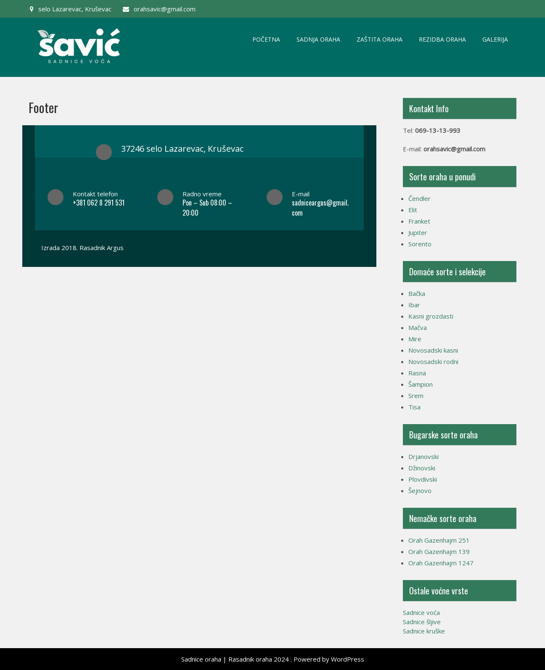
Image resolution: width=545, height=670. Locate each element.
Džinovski (421, 468)
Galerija (495, 39)
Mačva (417, 327)
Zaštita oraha (379, 39)
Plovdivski (422, 479)
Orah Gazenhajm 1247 (441, 563)
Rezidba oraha (442, 39)
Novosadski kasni (433, 350)
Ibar (414, 305)
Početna (266, 39)
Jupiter (417, 232)
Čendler (419, 198)
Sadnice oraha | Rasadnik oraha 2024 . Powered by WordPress (272, 659)
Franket (419, 221)
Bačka (416, 293)
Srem (415, 395)
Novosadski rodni (433, 361)
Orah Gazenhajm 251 (439, 540)
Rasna (417, 373)
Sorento (419, 244)
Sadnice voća (421, 612)
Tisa (414, 407)
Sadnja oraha (318, 39)
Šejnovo (419, 490)
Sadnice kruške (424, 631)
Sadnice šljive (422, 621)
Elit (412, 210)
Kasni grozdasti (430, 316)
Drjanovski (423, 456)
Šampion (420, 384)
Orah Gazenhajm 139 (439, 551)
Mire (414, 339)
